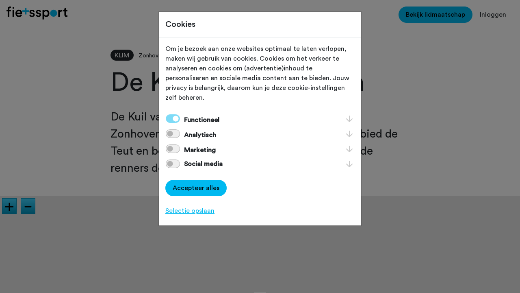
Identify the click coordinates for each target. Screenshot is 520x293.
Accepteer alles (196, 188)
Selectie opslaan (189, 211)
